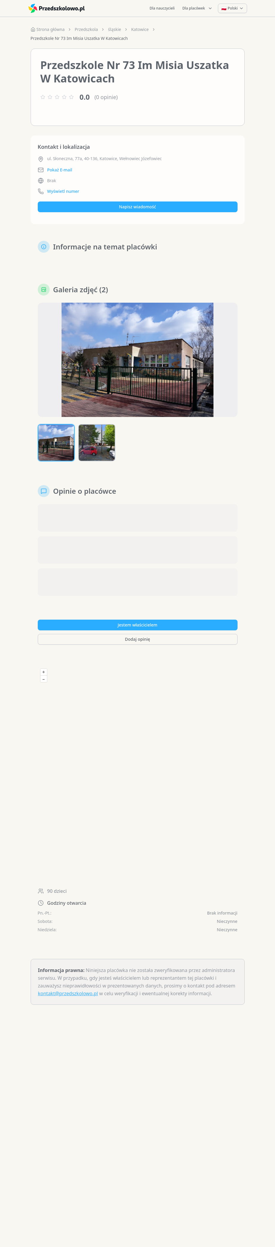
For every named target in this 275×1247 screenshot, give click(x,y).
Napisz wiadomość (137, 207)
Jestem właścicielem (138, 625)
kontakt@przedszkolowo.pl (68, 993)
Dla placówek (198, 8)
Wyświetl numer (63, 191)
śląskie (114, 29)
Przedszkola (86, 29)
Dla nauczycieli (162, 8)
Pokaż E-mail (59, 170)
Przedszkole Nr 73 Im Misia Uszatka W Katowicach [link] (79, 38)
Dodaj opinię (137, 639)
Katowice (140, 29)
